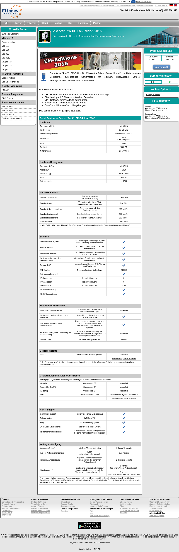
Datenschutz (7, 511)
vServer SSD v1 (8, 114)
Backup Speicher (153, 95)
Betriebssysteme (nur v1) (12, 118)
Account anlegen (161, 5)
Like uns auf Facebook (129, 511)
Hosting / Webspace (39, 508)
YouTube (123, 513)
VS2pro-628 (6, 62)
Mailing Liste (125, 504)
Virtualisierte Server (39, 504)
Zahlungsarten (155, 508)
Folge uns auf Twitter (129, 508)
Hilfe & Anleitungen (87, 5)
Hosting (58, 23)
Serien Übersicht (8, 42)
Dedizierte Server (38, 502)
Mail (70, 23)
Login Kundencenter (145, 5)
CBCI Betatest (7, 98)
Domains (83, 23)
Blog (122, 506)
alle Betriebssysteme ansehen (124, 358)
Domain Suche (67, 504)
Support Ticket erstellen (160, 118)
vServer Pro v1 (8, 110)
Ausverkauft (161, 67)
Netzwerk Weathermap (100, 516)
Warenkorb (131, 5)
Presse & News (8, 504)
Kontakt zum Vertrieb (117, 5)
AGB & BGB (7, 513)
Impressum (6, 515)
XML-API (5, 90)
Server (18, 23)
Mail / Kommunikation (40, 511)
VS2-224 (5, 50)
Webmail (94, 504)
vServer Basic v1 (8, 107)
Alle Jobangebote (156, 516)
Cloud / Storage (38, 506)
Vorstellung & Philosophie (13, 502)
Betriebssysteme (8, 78)
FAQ (92, 513)
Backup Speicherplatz (10, 82)
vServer (31, 23)
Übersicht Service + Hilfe (160, 502)
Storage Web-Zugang (99, 506)
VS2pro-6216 (7, 66)
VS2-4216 (6, 58)
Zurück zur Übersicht (10, 34)
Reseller (64, 511)
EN (99, 549)
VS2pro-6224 (7, 70)
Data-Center (7, 506)
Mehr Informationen (143, 2)
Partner (97, 23)
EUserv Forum (102, 5)
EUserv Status (155, 511)
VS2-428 (5, 54)
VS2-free (5, 46)
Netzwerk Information (11, 508)
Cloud (44, 23)
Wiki (92, 511)
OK (133, 2)
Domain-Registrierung (40, 513)
